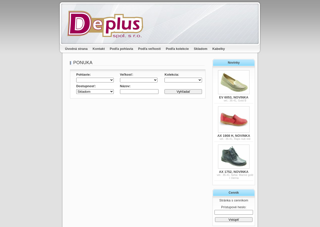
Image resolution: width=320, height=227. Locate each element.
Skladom (200, 49)
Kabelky (218, 49)
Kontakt (99, 49)
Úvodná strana (76, 49)
